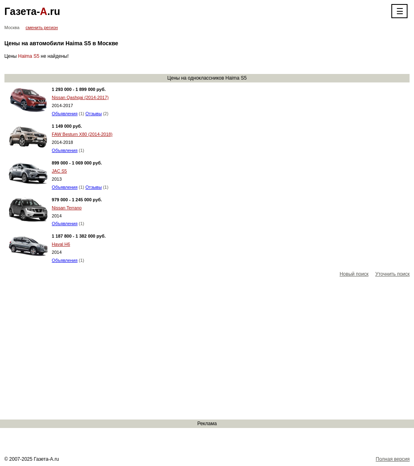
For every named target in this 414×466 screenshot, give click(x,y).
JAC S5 (59, 171)
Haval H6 (61, 244)
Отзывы (93, 113)
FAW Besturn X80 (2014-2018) (82, 134)
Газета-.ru (32, 11)
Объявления (65, 113)
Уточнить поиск (392, 274)
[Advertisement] (207, 348)
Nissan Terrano (67, 207)
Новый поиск (354, 274)
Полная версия (393, 459)
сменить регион (41, 27)
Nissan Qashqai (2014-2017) (80, 97)
